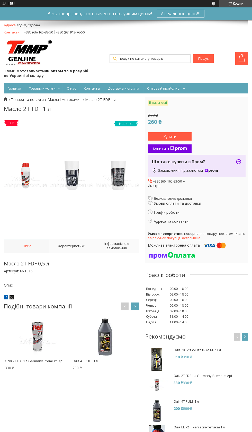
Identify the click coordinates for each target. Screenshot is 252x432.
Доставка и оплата (123, 88)
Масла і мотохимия (65, 99)
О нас (71, 88)
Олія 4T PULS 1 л (85, 361)
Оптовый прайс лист (164, 88)
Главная (14, 88)
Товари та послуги (27, 99)
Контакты (92, 88)
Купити (169, 136)
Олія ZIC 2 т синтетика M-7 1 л (197, 350)
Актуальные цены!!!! (180, 13)
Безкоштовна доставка (173, 198)
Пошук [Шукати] (203, 59)
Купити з (170, 148)
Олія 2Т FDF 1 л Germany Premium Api (34, 361)
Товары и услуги (42, 88)
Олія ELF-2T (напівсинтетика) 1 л (199, 427)
